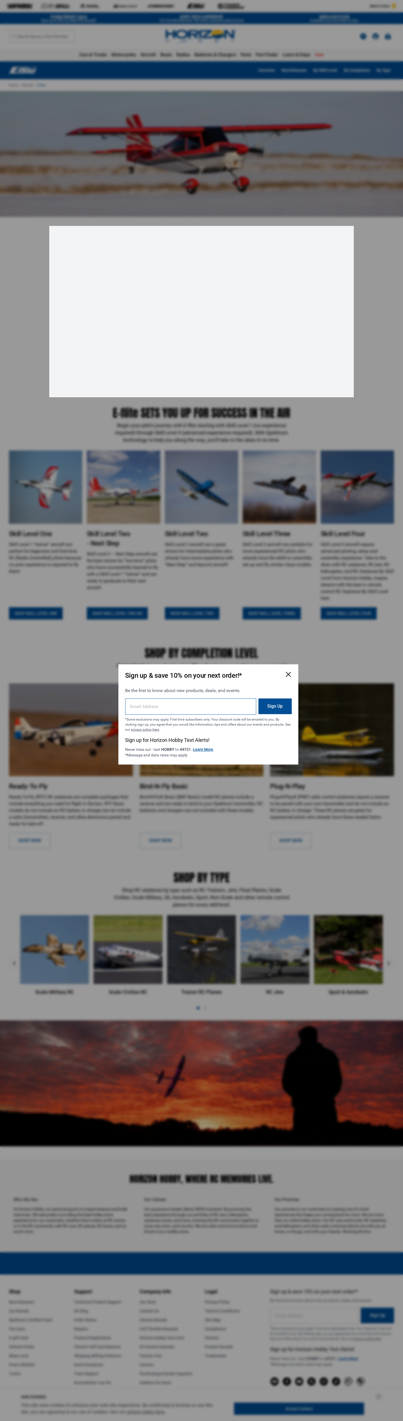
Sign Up (258, 702)
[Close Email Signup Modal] (272, 670)
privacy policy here (186, 726)
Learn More (205, 745)
